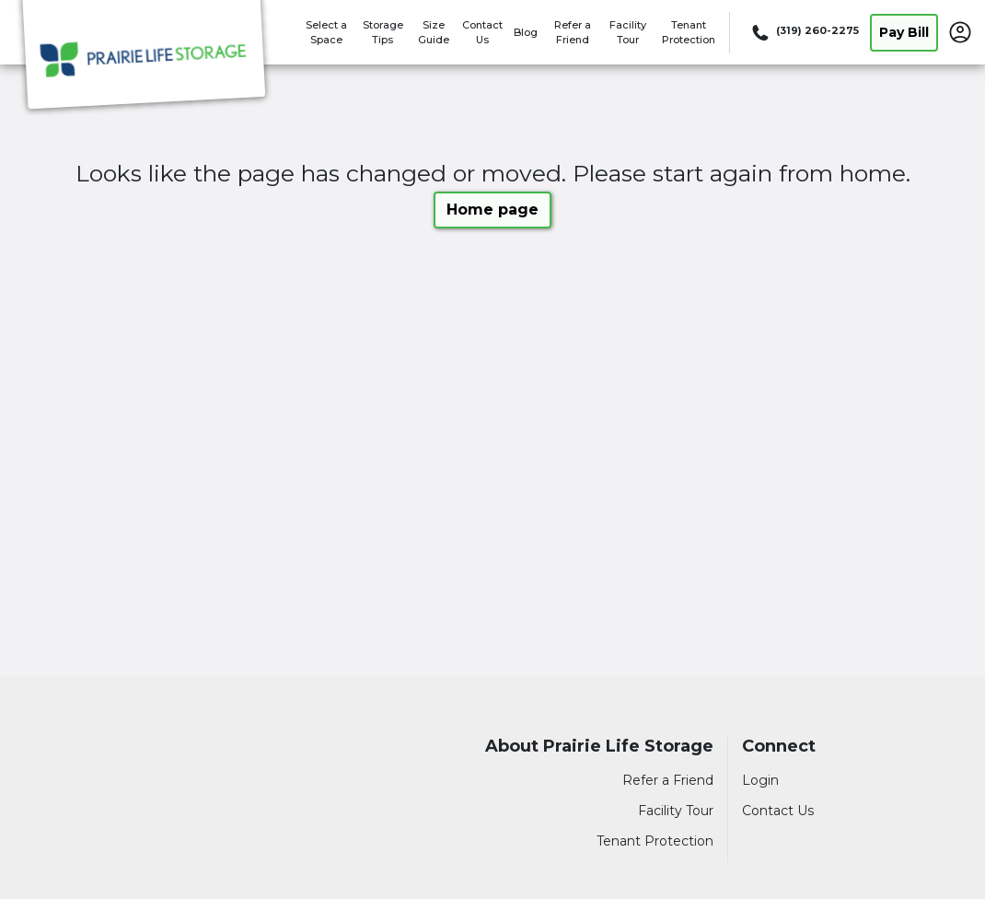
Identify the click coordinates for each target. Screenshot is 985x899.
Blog (526, 32)
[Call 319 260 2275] (803, 32)
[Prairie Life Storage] (143, 58)
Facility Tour (675, 810)
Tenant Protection (655, 841)
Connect (779, 746)
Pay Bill (904, 32)
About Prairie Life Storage (599, 746)
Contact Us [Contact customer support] (778, 810)
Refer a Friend (667, 780)
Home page (492, 209)
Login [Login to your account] (760, 780)
